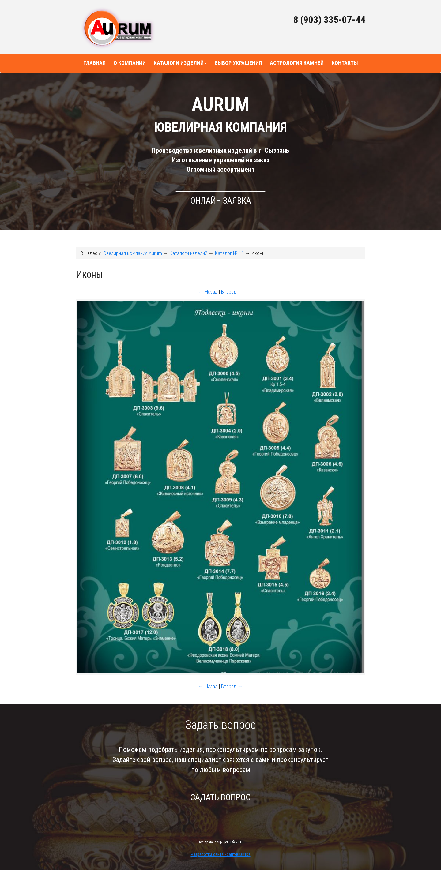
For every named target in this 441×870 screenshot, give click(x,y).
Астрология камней (297, 63)
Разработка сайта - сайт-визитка (221, 854)
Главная (94, 63)
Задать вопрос (221, 797)
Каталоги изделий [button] (180, 63)
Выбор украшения (238, 63)
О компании (130, 63)
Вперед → (232, 292)
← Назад (208, 292)
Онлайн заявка (220, 201)
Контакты (345, 63)
